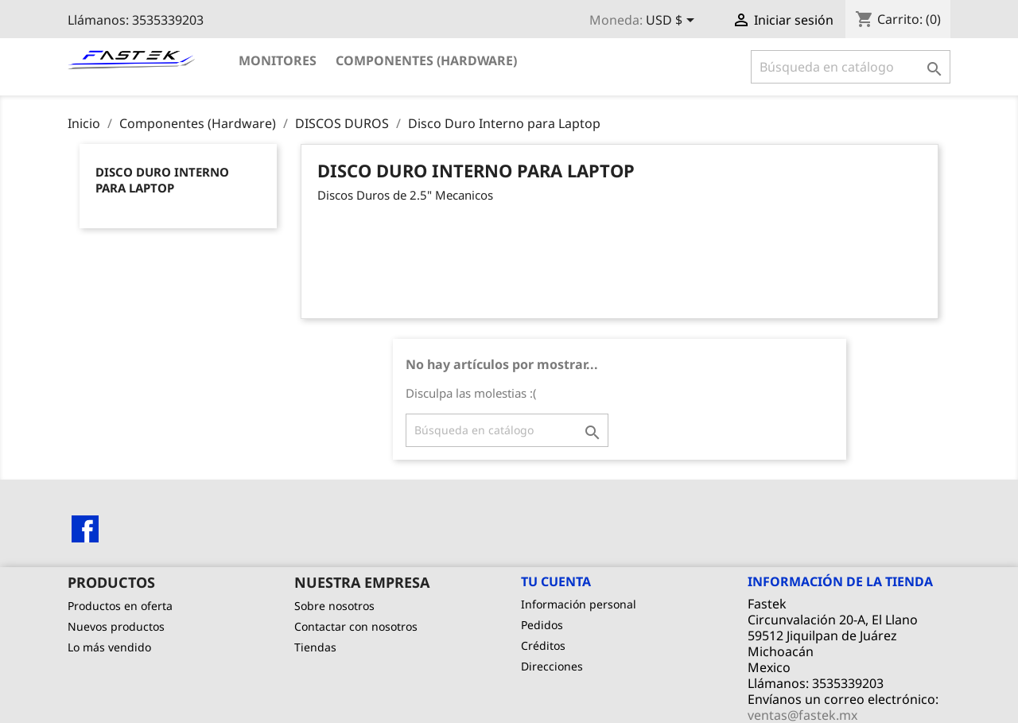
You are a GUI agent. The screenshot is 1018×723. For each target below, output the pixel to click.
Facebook (85, 528)
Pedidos (542, 624)
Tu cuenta (556, 581)
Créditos (543, 645)
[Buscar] (850, 67)
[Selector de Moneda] (673, 21)
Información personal (578, 604)
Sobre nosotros (334, 605)
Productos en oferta (120, 605)
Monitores (278, 60)
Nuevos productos (116, 626)
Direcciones (552, 666)
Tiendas (315, 647)
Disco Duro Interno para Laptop (162, 180)
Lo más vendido (109, 647)
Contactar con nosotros (356, 626)
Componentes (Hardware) (426, 60)
